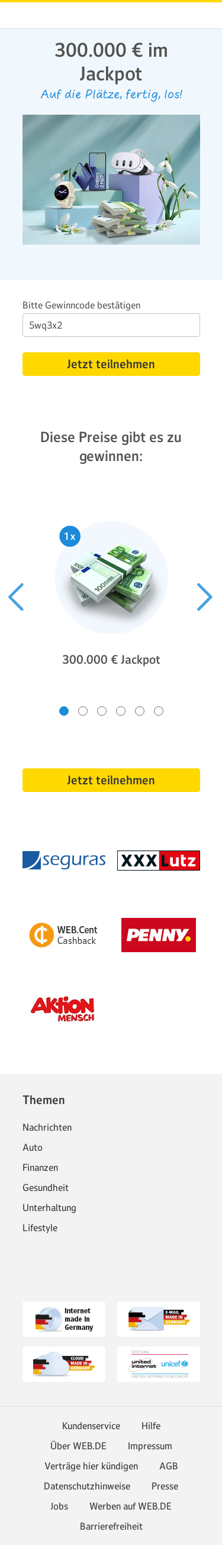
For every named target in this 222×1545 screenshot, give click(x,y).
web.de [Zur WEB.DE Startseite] (18, 15)
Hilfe (150, 1426)
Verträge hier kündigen (91, 1466)
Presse (165, 1486)
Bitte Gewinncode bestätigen (81, 305)
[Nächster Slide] (205, 597)
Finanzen (40, 1167)
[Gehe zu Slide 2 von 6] (83, 711)
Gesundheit (45, 1187)
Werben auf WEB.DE (130, 1506)
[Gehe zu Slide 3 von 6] (102, 711)
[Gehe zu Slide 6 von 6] (158, 711)
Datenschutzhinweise (87, 1486)
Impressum (150, 1446)
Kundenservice (91, 1426)
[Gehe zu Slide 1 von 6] (64, 711)
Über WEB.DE (78, 1446)
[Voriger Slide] (16, 597)
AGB (168, 1466)
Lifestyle (39, 1228)
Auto (32, 1147)
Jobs (59, 1506)
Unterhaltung (49, 1207)
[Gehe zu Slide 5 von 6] (139, 711)
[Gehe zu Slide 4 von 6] (121, 711)
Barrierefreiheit (111, 1526)
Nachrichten (47, 1127)
